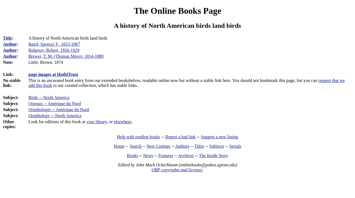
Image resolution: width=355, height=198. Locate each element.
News (148, 155)
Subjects (216, 146)
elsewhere (122, 121)
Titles (199, 146)
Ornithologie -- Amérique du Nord (59, 109)
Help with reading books (138, 136)
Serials (235, 146)
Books (132, 155)
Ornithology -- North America (55, 115)
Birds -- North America (49, 97)
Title (7, 38)
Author (10, 44)
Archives (186, 155)
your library (96, 121)
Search (136, 146)
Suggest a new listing (219, 136)
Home (119, 146)
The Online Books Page (177, 11)
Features (165, 155)
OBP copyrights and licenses (176, 169)
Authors (182, 146)
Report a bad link (180, 136)
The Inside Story (213, 155)
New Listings (158, 146)
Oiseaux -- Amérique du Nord (55, 103)
